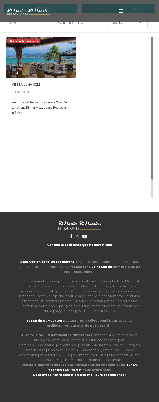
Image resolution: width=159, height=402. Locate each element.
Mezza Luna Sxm (26, 85)
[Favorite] (11, 73)
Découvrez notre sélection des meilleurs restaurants (78, 375)
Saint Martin (101, 267)
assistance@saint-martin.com (88, 245)
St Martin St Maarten (44, 321)
